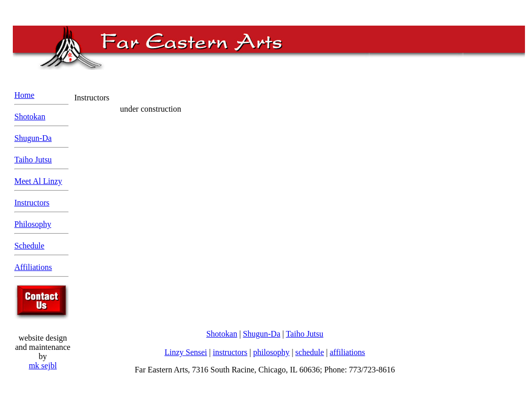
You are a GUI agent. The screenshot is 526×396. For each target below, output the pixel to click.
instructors (230, 352)
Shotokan (29, 116)
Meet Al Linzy (38, 181)
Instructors (31, 202)
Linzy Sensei (185, 352)
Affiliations (33, 267)
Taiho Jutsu (33, 159)
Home (24, 95)
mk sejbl (43, 365)
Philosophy (32, 224)
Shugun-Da (33, 138)
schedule (310, 352)
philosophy (271, 352)
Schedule (29, 245)
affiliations (347, 352)
